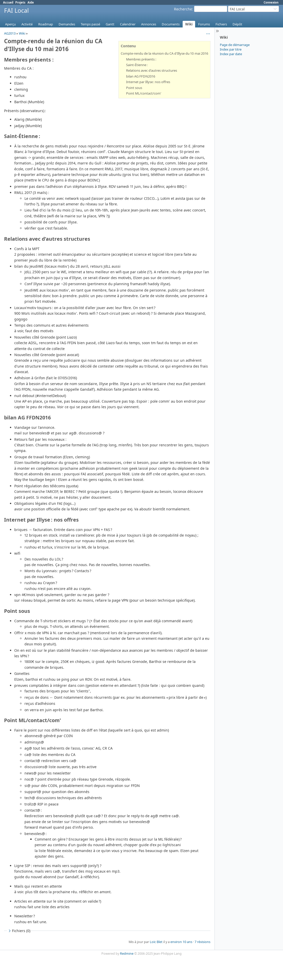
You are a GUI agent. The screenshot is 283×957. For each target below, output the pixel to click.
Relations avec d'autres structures (151, 70)
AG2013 (10, 33)
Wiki (189, 24)
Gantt (110, 24)
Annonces (148, 24)
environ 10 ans (181, 942)
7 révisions (202, 942)
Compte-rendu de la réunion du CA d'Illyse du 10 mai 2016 (164, 53)
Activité (27, 24)
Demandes (67, 24)
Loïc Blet (156, 942)
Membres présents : (141, 59)
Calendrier (128, 24)
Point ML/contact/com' (143, 93)
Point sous (134, 87)
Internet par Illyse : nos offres (148, 82)
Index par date (231, 54)
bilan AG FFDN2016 (140, 76)
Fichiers (221, 24)
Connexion (271, 2)
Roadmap (45, 24)
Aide (31, 2)
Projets (20, 2)
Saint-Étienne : (136, 65)
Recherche (183, 9)
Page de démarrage (235, 44)
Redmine (126, 953)
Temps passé (90, 24)
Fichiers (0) (18, 930)
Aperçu (10, 24)
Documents (171, 24)
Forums (204, 24)
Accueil (8, 2)
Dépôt (237, 24)
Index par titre (230, 49)
